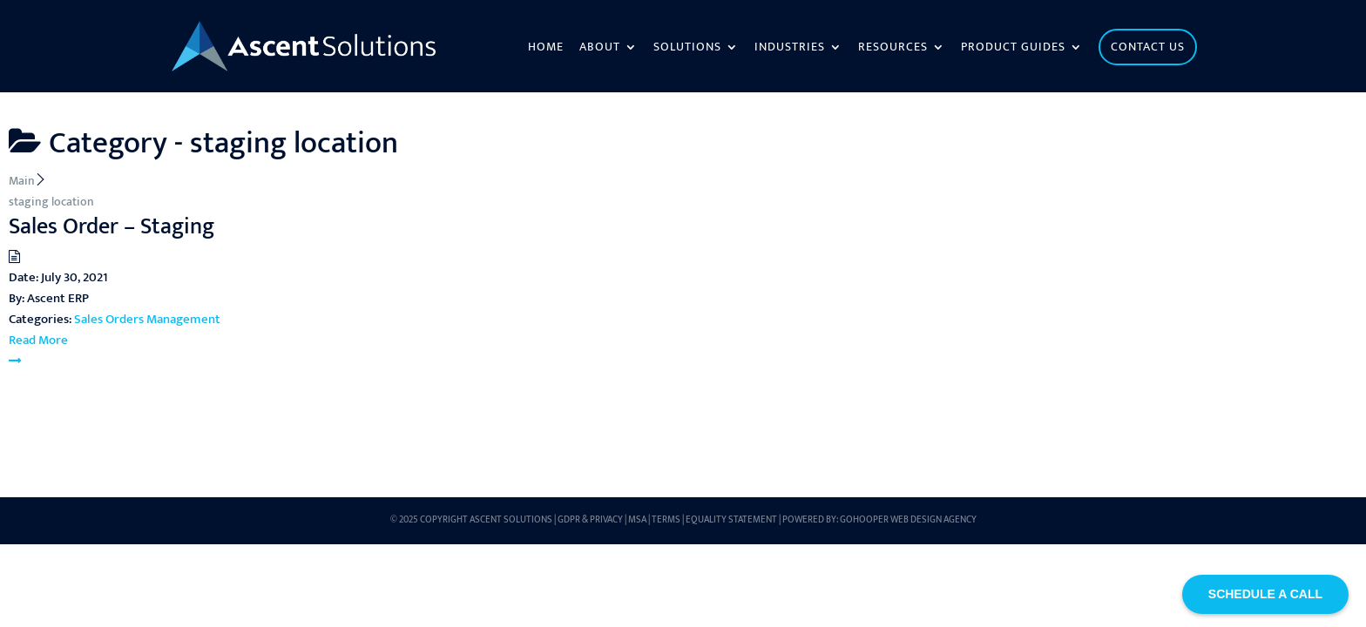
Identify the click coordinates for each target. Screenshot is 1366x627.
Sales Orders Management (147, 319)
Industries (789, 49)
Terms (666, 520)
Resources (893, 49)
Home (546, 49)
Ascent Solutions (511, 520)
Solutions (687, 49)
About (599, 49)
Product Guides (1013, 49)
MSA (637, 520)
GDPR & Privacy (590, 520)
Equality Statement (731, 520)
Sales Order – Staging (111, 227)
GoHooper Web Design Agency (908, 520)
